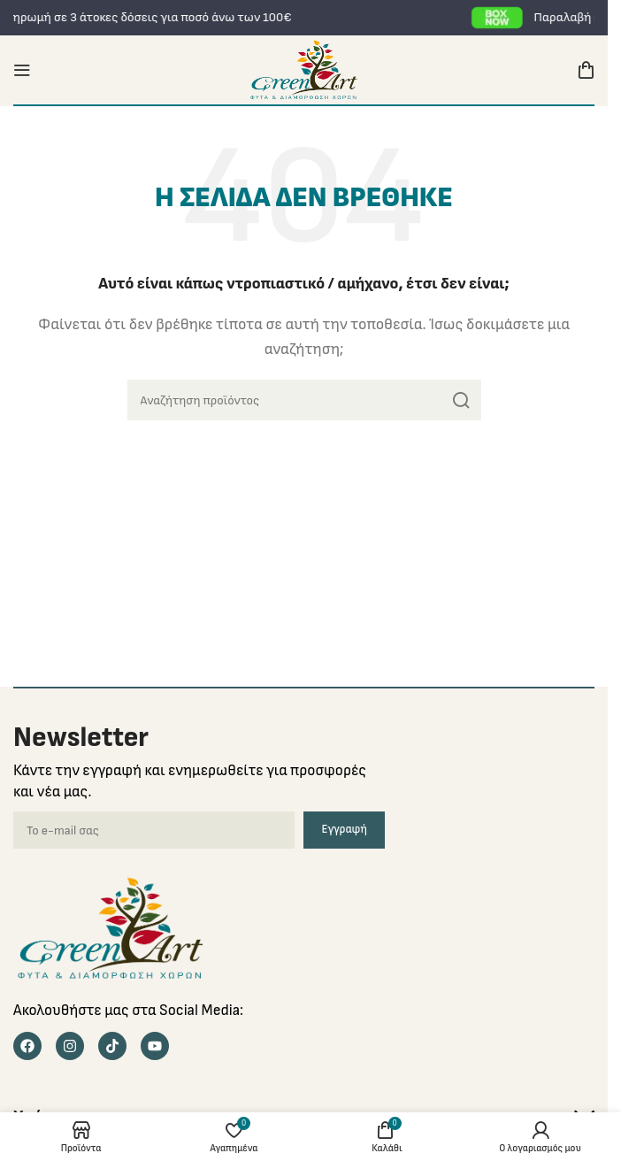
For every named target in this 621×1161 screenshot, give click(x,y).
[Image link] (110, 927)
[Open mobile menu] (22, 70)
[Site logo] (304, 69)
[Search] (304, 400)
